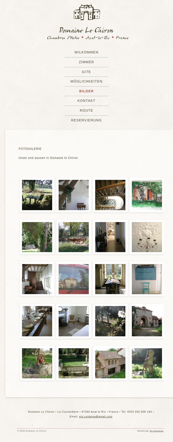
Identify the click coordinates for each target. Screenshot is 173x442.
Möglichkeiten (86, 81)
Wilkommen (86, 52)
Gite (86, 72)
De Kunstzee (156, 431)
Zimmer (86, 62)
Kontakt (86, 101)
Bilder (86, 91)
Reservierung (86, 120)
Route (86, 110)
